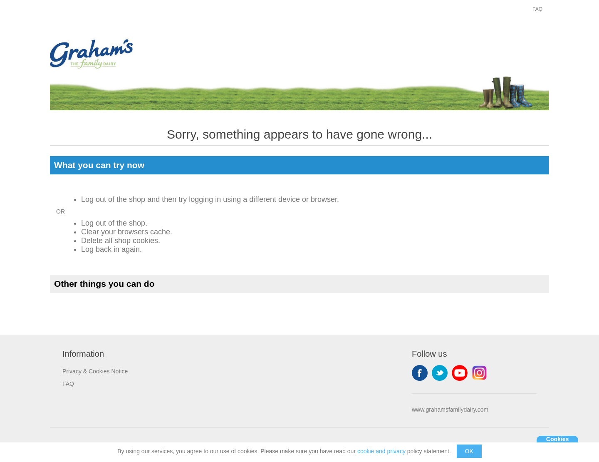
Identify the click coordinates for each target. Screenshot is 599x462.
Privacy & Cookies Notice (95, 371)
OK (469, 451)
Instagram (480, 373)
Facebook (420, 373)
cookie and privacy (381, 451)
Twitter (440, 373)
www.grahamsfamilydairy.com (450, 409)
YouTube (460, 373)
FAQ (537, 9)
